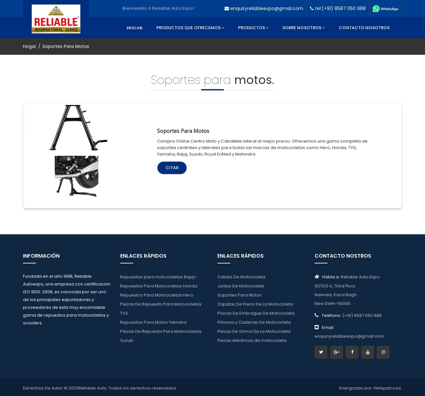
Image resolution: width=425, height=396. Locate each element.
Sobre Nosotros (303, 28)
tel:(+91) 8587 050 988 (338, 8)
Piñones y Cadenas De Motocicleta (254, 324)
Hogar (135, 27)
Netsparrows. (388, 386)
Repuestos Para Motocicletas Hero (156, 295)
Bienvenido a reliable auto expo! (158, 8)
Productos (253, 28)
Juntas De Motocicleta (240, 285)
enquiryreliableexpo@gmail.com (263, 8)
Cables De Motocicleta (241, 276)
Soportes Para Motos (239, 295)
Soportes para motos (182, 129)
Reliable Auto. (93, 386)
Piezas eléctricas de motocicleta (252, 344)
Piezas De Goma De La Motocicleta (254, 334)
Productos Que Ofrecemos (190, 28)
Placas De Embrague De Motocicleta (255, 314)
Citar (170, 166)
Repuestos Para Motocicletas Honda (158, 285)
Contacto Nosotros (364, 28)
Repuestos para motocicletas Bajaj (158, 276)
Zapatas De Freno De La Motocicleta (255, 305)
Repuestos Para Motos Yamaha (153, 324)
